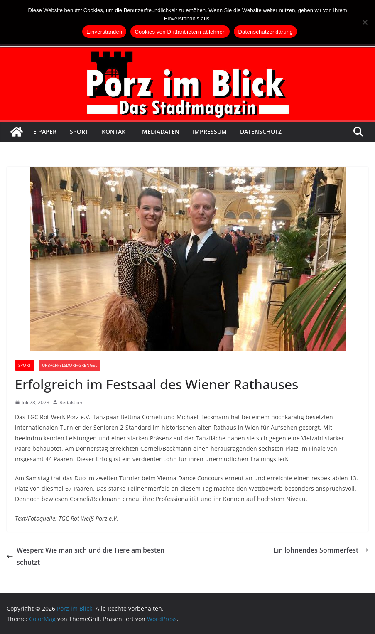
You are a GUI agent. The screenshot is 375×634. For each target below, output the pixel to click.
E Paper (44, 131)
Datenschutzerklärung (265, 32)
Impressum (210, 131)
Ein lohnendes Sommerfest (320, 550)
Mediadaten (160, 131)
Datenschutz (261, 131)
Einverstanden (104, 32)
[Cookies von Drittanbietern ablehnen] (364, 22)
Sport (79, 131)
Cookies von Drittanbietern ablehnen (180, 32)
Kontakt (115, 131)
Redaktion (70, 402)
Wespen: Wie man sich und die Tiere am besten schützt (85, 556)
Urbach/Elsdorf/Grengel (69, 365)
